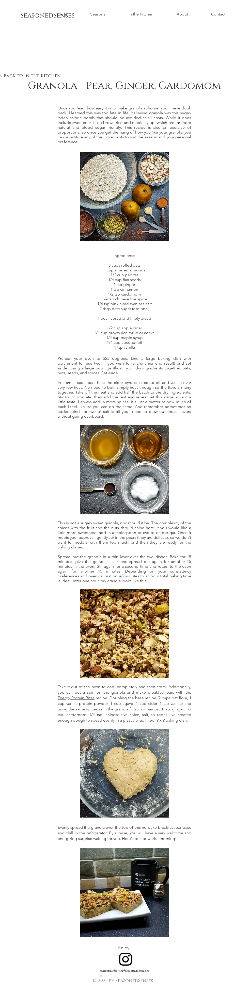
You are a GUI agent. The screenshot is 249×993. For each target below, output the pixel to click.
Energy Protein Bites (76, 697)
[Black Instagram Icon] (125, 959)
